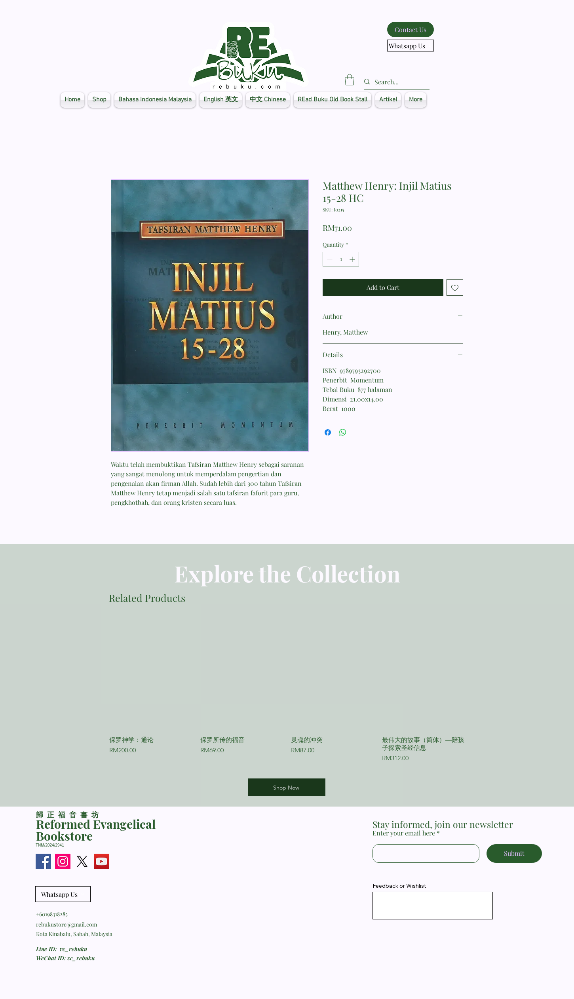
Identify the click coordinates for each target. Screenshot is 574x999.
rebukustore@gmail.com (66, 924)
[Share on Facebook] (328, 432)
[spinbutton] (341, 259)
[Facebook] (43, 861)
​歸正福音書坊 (69, 814)
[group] (287, 695)
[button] (349, 80)
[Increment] (353, 259)
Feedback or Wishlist (399, 886)
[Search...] (393, 82)
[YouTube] (101, 861)
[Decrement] (329, 259)
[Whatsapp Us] (410, 45)
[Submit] (514, 853)
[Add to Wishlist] (455, 287)
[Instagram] (62, 861)
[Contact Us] (410, 29)
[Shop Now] (286, 787)
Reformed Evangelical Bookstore (96, 830)
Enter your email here (404, 833)
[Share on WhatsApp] (343, 432)
